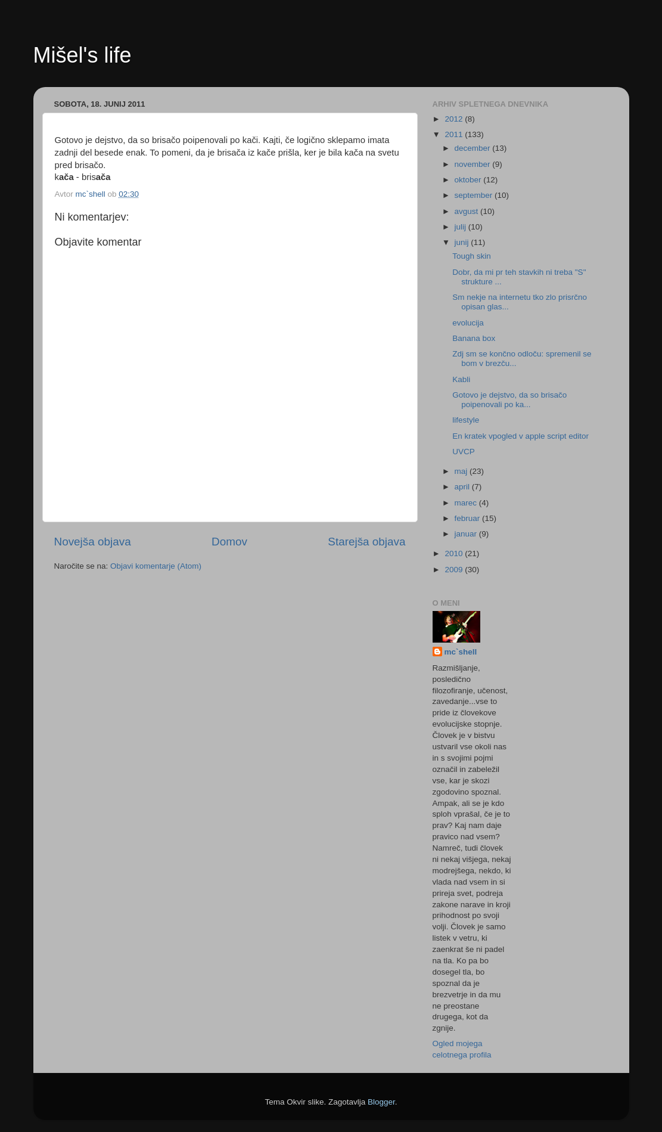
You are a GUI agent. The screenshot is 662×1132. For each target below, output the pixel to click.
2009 (455, 569)
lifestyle (465, 419)
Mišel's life (82, 55)
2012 (455, 118)
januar (467, 533)
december (474, 148)
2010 (455, 553)
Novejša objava (92, 541)
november (474, 164)
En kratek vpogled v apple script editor (520, 436)
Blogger (381, 1101)
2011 (455, 134)
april (463, 486)
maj (462, 471)
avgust (468, 211)
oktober (469, 179)
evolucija (468, 322)
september (475, 195)
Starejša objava (366, 541)
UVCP (463, 451)
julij (461, 226)
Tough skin (471, 256)
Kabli (461, 379)
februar (469, 518)
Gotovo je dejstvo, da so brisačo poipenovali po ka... (509, 399)
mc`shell (461, 651)
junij (463, 242)
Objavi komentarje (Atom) (155, 566)
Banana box (473, 338)
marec (467, 502)
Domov (229, 541)
